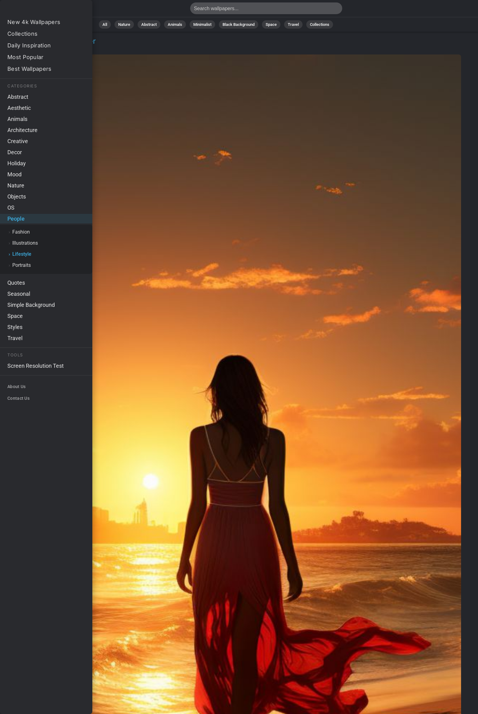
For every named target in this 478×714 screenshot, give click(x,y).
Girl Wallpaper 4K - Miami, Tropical (37, 10)
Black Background (239, 24)
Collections (319, 24)
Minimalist (202, 24)
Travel (293, 24)
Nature (124, 24)
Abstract (149, 24)
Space (271, 24)
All (104, 24)
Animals (175, 24)
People (25, 48)
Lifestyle (50, 48)
